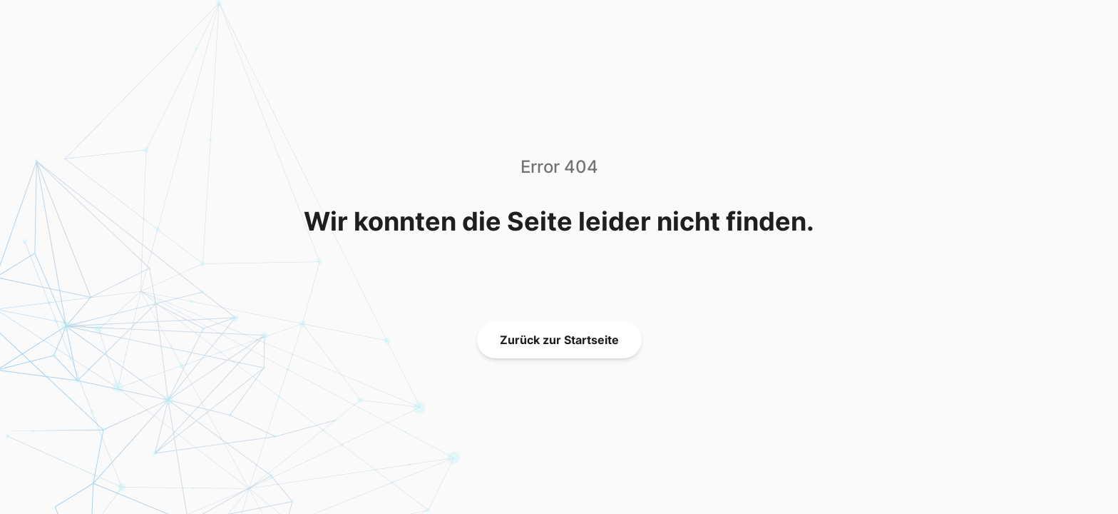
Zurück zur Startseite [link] (559, 340)
